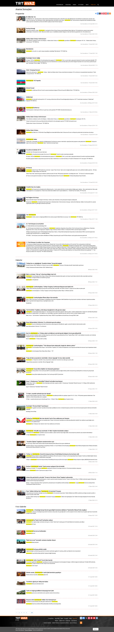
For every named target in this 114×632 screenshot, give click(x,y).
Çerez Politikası (73, 622)
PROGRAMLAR (59, 4)
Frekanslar (68, 620)
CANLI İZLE (93, 4)
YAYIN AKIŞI (68, 4)
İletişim (56, 620)
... (28, 612)
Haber (61, 618)
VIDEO (87, 4)
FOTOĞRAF (81, 4)
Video (70, 618)
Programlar (51, 618)
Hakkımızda (62, 620)
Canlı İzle (75, 618)
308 (32, 612)
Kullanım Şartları (47, 622)
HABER (74, 4)
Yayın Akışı (57, 618)
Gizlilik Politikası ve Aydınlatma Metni (60, 622)
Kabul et (95, 629)
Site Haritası (74, 620)
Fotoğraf (66, 618)
